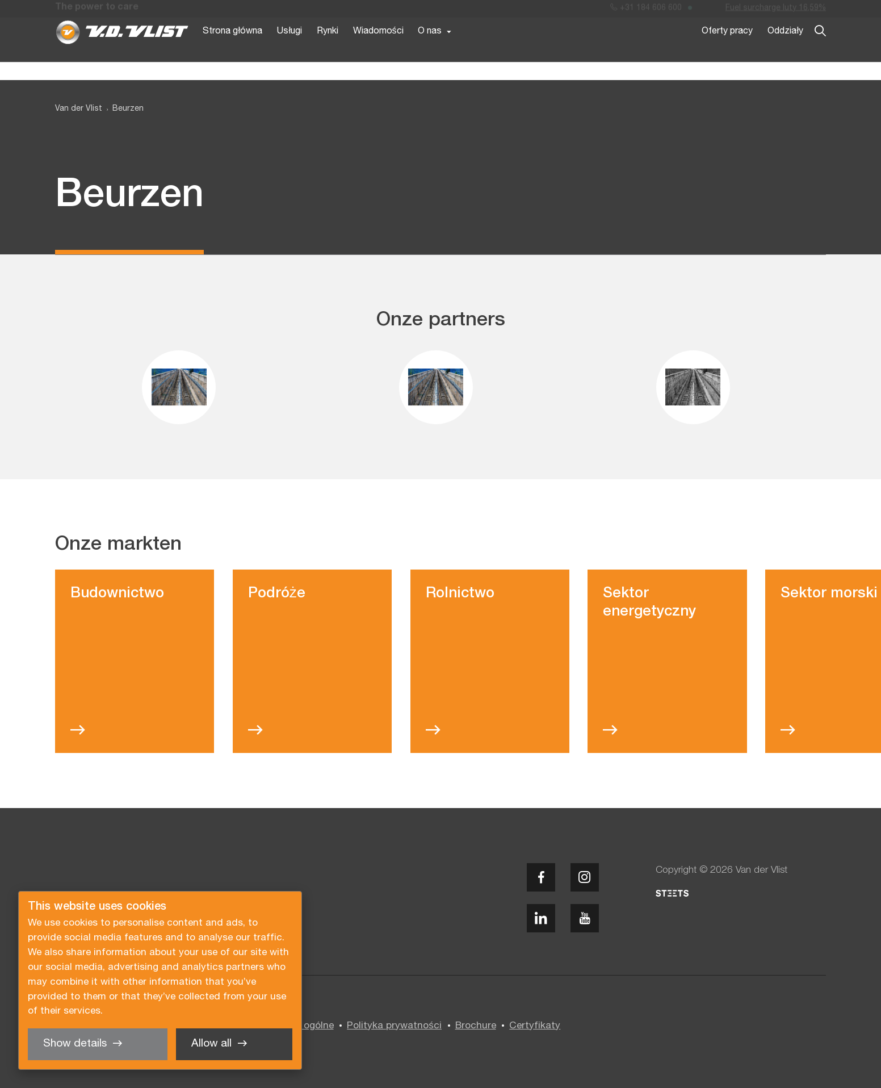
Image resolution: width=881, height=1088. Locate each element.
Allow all (211, 1044)
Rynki (327, 50)
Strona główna (232, 50)
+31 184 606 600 (646, 10)
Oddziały (785, 50)
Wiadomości (378, 50)
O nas (430, 50)
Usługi (289, 50)
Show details (75, 1044)
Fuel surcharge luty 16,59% (775, 10)
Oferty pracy (727, 50)
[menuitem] (123, 109)
